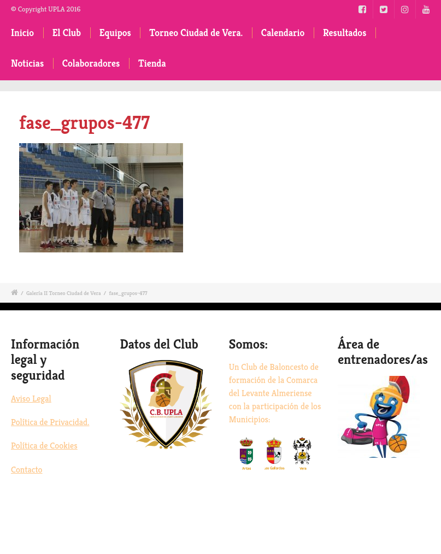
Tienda (152, 63)
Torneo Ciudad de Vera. (196, 33)
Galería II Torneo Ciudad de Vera (63, 293)
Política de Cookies (44, 445)
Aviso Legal (31, 398)
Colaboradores (91, 63)
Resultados (344, 33)
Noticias (27, 63)
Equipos (115, 33)
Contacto (27, 469)
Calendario (283, 33)
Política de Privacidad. (50, 422)
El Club (66, 33)
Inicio (22, 33)
